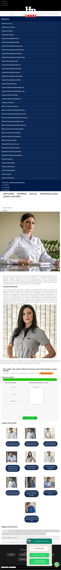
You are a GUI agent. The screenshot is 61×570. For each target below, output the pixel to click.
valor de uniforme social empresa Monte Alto (31, 443)
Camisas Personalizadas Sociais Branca (12, 68)
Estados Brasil (26, 531)
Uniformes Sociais (6, 174)
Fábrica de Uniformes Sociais (9, 140)
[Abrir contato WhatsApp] (56, 564)
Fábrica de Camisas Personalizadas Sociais (13, 121)
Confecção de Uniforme (8, 102)
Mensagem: (34, 395)
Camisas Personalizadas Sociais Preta (11, 80)
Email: (10, 395)
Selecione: (5, 531)
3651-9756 (4, 1)
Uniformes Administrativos (8, 163)
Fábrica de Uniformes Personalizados (11, 136)
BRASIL (11, 531)
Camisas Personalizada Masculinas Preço (12, 46)
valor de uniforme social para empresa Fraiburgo (12, 443)
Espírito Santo (18, 531)
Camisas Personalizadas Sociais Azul (11, 65)
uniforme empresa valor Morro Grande (31, 467)
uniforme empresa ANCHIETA (50, 467)
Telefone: (10, 402)
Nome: (10, 388)
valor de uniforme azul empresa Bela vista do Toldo (31, 519)
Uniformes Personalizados (8, 170)
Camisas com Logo (7, 23)
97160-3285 (5, 3)
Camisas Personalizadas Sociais (10, 61)
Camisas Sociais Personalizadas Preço (11, 98)
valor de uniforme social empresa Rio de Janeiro (12, 492)
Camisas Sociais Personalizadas (10, 95)
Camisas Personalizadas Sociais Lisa (11, 72)
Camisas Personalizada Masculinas (11, 42)
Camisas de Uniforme (7, 31)
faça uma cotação (46, 373)
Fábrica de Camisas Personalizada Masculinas (13, 110)
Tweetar (5, 210)
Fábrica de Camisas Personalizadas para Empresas (15, 117)
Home (11, 554)
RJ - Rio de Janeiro (15, 533)
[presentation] (15, 410)
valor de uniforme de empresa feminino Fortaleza (31, 493)
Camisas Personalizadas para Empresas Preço (13, 57)
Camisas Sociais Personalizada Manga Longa (13, 91)
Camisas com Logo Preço (8, 27)
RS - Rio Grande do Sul (27, 533)
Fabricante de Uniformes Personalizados (12, 155)
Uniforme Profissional (7, 159)
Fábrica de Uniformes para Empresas (11, 132)
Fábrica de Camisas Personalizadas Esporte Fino (14, 114)
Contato (22, 559)
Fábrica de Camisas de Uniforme (10, 106)
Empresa (23, 554)
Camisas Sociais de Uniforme (9, 83)
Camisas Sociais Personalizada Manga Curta (13, 87)
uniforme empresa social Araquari (50, 492)
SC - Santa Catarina (40, 533)
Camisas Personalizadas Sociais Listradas (12, 76)
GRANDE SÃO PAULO (37, 531)
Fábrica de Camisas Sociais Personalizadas (13, 129)
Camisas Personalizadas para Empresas (12, 53)
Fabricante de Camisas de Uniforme (11, 147)
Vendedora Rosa (39, 561)
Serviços (5, 19)
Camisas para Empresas (8, 34)
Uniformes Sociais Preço (8, 178)
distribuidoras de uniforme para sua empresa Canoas (13, 468)
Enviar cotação (30, 418)
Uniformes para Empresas (8, 166)
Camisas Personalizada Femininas (10, 38)
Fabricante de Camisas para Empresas (11, 151)
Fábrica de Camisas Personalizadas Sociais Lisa (14, 125)
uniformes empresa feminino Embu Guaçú (50, 443)
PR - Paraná (6, 533)
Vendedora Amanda (39, 555)
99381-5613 (4, 5)
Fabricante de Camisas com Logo (10, 144)
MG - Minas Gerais (54, 531)
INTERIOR (46, 531)
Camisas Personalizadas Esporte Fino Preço (13, 49)
